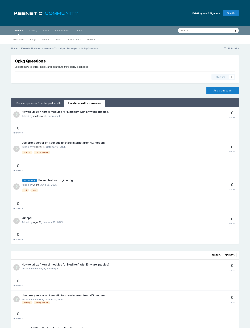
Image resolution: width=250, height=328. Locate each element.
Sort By (216, 194)
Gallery (91, 39)
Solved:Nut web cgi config (55, 149)
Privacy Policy (117, 315)
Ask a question (223, 90)
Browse (18, 32)
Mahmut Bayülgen (42, 240)
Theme (101, 315)
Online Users (74, 39)
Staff (58, 39)
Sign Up (231, 13)
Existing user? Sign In (206, 13)
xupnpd (27, 172)
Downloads (18, 39)
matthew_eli (40, 116)
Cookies (149, 315)
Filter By (230, 194)
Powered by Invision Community (125, 323)
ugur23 (37, 176)
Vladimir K (39, 131)
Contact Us (135, 315)
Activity (33, 30)
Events (45, 39)
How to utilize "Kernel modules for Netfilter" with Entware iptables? (66, 111)
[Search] (195, 30)
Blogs (33, 39)
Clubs (79, 30)
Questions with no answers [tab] (85, 103)
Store (46, 30)
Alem (36, 154)
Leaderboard (62, 30)
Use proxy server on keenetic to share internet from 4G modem (63, 127)
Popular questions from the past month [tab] (38, 103)
